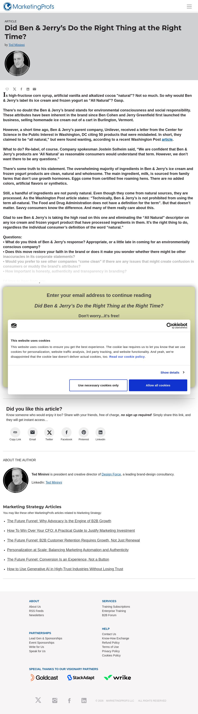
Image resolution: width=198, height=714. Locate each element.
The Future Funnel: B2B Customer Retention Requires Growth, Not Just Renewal (73, 540)
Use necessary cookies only (98, 385)
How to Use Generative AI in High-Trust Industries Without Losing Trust (65, 569)
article (167, 139)
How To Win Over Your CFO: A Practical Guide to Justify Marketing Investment (71, 531)
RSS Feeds (36, 611)
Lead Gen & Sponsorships (45, 638)
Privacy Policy (111, 651)
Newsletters (36, 615)
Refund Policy (111, 642)
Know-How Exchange (115, 638)
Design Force (111, 474)
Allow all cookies (158, 385)
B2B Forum (109, 615)
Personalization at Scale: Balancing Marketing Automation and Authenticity (68, 550)
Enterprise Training (114, 611)
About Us (35, 606)
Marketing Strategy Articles (32, 506)
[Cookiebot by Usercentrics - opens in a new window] (169, 326)
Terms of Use (110, 647)
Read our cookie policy (127, 356)
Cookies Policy (111, 655)
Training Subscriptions (116, 606)
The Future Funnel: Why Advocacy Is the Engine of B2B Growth (59, 521)
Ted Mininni (17, 45)
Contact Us (109, 634)
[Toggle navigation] (189, 6)
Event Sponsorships (42, 642)
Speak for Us (37, 651)
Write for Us (36, 647)
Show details (170, 372)
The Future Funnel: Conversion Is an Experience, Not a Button (58, 559)
